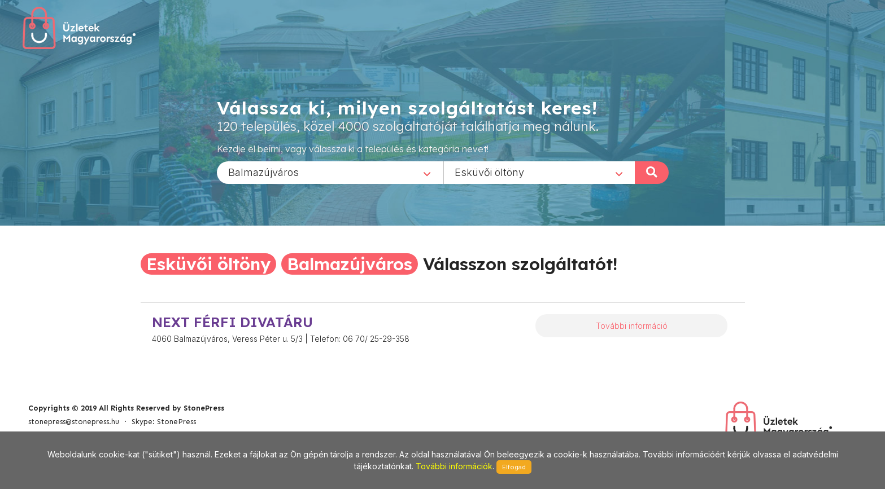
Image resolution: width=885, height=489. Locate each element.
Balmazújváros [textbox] (263, 172)
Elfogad (514, 467)
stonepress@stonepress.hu (73, 421)
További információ (632, 326)
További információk (454, 466)
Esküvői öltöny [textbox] (489, 172)
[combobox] (330, 172)
